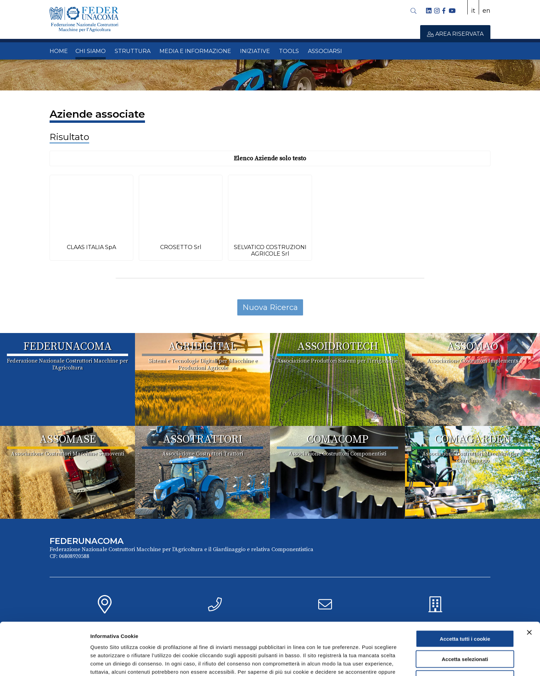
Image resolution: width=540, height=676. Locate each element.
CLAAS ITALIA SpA (91, 247)
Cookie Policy (316, 640)
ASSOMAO (472, 347)
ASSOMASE (67, 440)
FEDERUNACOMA (67, 347)
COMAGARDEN (473, 440)
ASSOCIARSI (325, 51)
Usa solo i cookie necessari (465, 639)
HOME (59, 51)
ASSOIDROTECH (337, 347)
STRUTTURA (132, 51)
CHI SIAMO (90, 51)
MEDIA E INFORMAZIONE (195, 51)
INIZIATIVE (255, 51)
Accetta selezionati (465, 619)
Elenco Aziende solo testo (270, 158)
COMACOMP (337, 440)
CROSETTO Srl (180, 247)
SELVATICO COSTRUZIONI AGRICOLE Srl (270, 250)
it (473, 10)
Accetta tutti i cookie (465, 599)
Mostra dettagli (362, 662)
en (486, 10)
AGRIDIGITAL (202, 347)
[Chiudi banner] (529, 592)
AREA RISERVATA (455, 34)
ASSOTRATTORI (202, 440)
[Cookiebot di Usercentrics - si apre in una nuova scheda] (44, 662)
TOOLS (289, 51)
